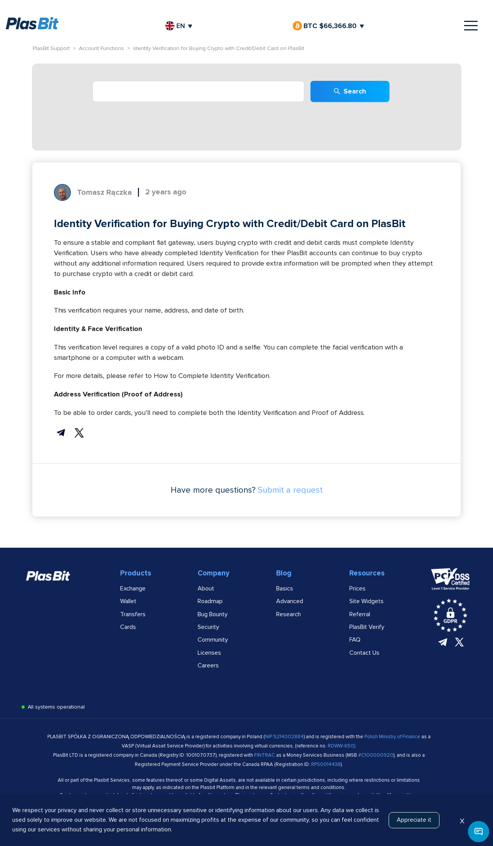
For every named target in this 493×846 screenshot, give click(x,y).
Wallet (128, 601)
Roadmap (210, 601)
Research (288, 614)
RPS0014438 (325, 764)
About (206, 588)
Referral (359, 614)
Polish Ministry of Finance (392, 737)
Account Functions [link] (101, 48)
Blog (284, 573)
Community (213, 639)
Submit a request (290, 490)
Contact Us (364, 652)
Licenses (209, 652)
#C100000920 (375, 755)
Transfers (133, 614)
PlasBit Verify (366, 627)
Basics (284, 588)
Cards (128, 627)
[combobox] (198, 91)
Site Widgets (366, 601)
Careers (208, 665)
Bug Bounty (213, 614)
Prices (357, 588)
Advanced (289, 601)
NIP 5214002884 (284, 737)
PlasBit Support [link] (51, 48)
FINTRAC (264, 755)
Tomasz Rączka (104, 192)
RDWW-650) (341, 746)
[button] (478, 831)
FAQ (355, 639)
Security (208, 627)
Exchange (133, 588)
